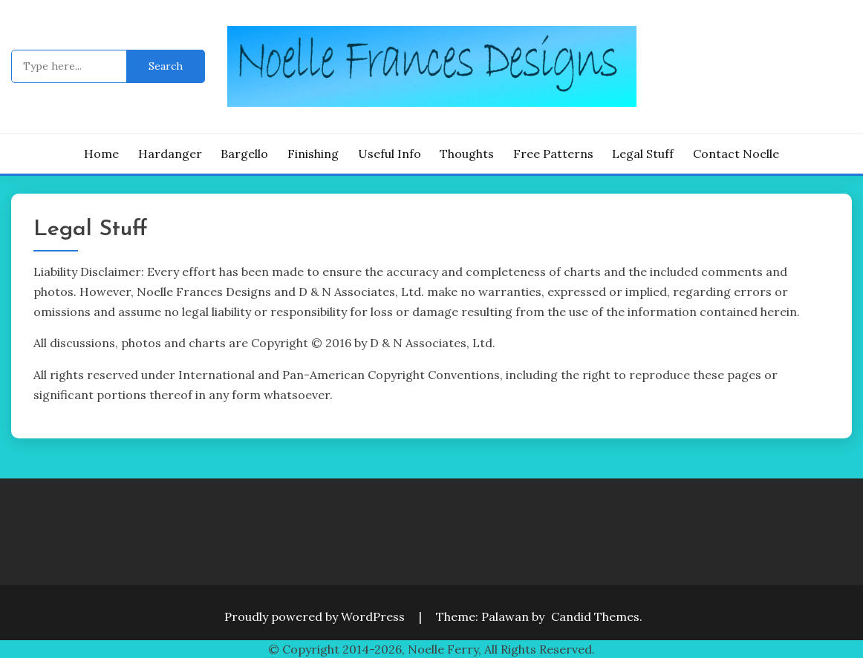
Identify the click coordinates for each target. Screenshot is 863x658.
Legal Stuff (643, 153)
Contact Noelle (736, 153)
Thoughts (467, 153)
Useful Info (389, 153)
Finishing (313, 153)
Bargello (244, 153)
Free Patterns (553, 153)
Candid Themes (595, 616)
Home (101, 153)
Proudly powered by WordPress (316, 616)
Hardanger (170, 153)
